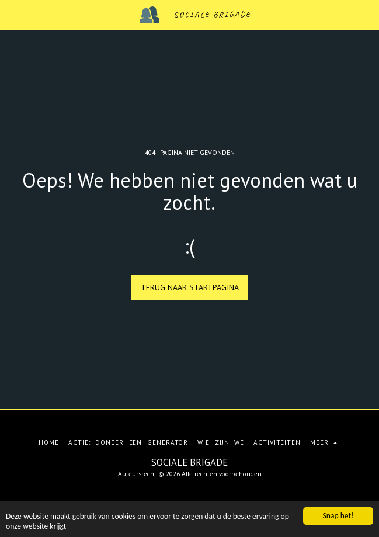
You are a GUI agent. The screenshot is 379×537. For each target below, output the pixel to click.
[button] (13, 14)
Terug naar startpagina (190, 287)
